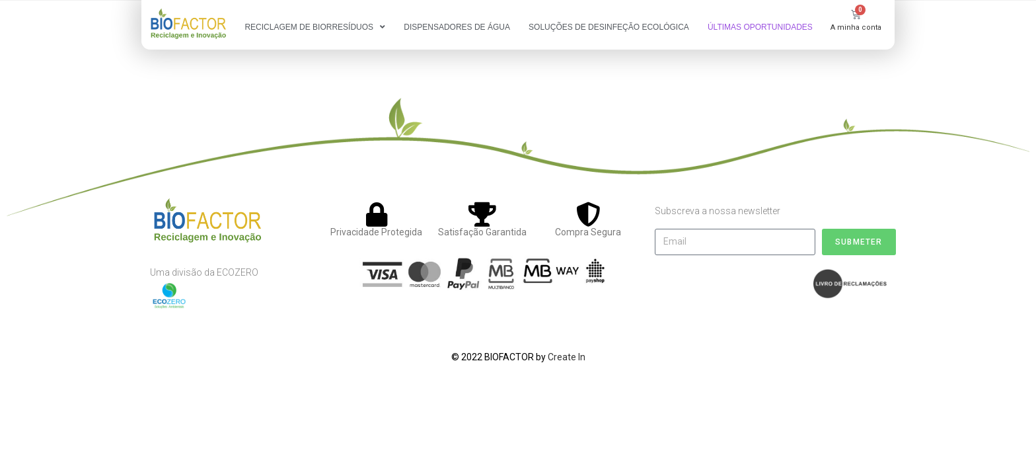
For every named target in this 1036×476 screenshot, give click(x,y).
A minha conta (856, 27)
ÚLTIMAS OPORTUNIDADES (760, 27)
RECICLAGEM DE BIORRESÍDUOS (314, 27)
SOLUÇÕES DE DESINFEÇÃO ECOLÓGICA (609, 27)
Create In (566, 357)
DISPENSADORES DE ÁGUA (457, 27)
